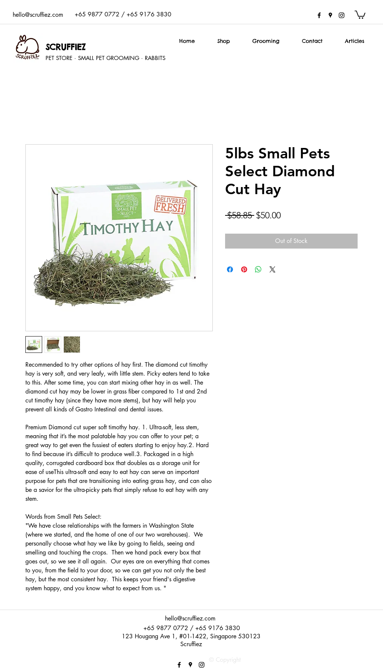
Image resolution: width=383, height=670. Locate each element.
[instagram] (341, 15)
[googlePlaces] (330, 15)
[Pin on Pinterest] (244, 269)
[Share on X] (272, 269)
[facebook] (319, 15)
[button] (360, 14)
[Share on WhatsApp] (258, 269)
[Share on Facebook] (229, 269)
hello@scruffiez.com (38, 15)
